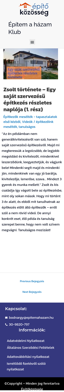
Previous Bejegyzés (32, 281)
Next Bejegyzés (32, 292)
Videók (27, 121)
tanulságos (27, 126)
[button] (32, 42)
